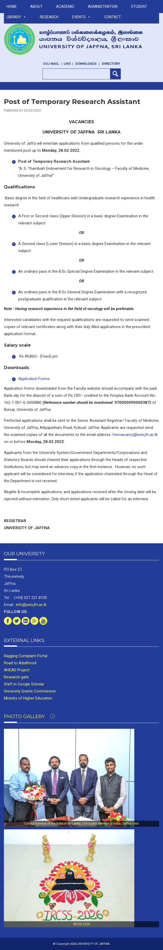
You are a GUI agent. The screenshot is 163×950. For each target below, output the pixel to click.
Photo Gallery (29, 716)
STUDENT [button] (139, 6)
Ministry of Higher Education (28, 698)
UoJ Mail (51, 64)
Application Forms (34, 378)
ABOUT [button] (36, 6)
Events (81, 17)
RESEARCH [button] (49, 17)
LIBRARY (16, 17)
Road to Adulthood (20, 663)
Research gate (16, 677)
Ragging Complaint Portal (25, 656)
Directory (111, 64)
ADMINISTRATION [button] (102, 6)
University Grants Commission (30, 691)
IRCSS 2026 (81, 924)
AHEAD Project (16, 670)
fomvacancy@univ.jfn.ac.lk (135, 434)
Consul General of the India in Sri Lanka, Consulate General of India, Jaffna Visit (81, 823)
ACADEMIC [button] (65, 6)
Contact (112, 17)
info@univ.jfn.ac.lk (30, 604)
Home (12, 6)
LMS (67, 64)
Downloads (85, 64)
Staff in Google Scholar (24, 684)
